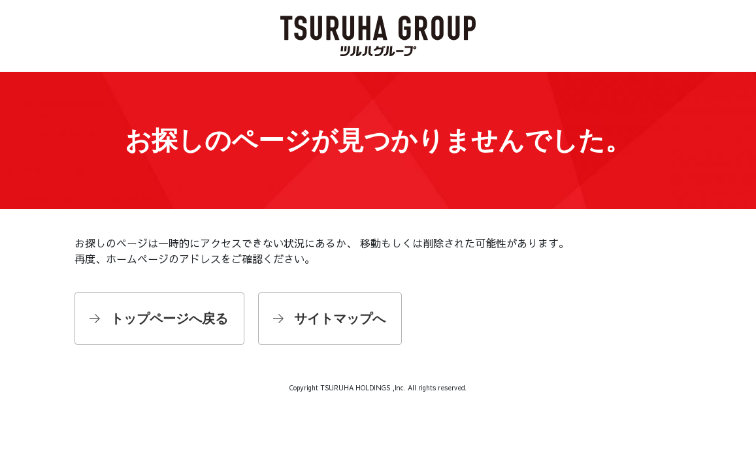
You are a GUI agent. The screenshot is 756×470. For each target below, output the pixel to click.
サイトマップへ (340, 318)
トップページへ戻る (169, 318)
